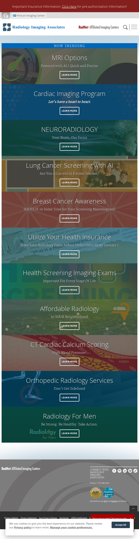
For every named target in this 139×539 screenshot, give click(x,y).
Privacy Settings (11, 517)
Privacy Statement (29, 517)
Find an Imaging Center (31, 15)
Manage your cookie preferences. (71, 527)
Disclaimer (64, 517)
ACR (105, 501)
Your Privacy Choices (48, 517)
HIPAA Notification (79, 517)
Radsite (114, 501)
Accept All (120, 524)
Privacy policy (23, 527)
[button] (70, 75)
